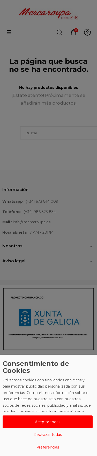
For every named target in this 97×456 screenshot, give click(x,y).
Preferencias (47, 447)
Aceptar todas (47, 422)
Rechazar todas (48, 434)
